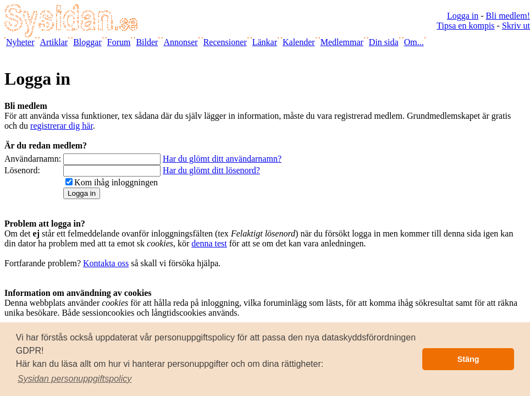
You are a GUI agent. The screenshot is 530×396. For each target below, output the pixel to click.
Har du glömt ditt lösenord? (211, 170)
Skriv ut (516, 25)
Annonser (180, 42)
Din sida (384, 42)
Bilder (147, 42)
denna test (209, 243)
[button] (75, 379)
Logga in (462, 15)
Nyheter (20, 42)
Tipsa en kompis (465, 25)
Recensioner (225, 42)
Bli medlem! (508, 15)
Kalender (299, 42)
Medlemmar (342, 42)
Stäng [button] (468, 359)
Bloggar (87, 42)
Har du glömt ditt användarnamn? (222, 158)
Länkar (264, 42)
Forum (119, 42)
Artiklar (54, 42)
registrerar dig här (61, 125)
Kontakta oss (106, 263)
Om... (414, 42)
